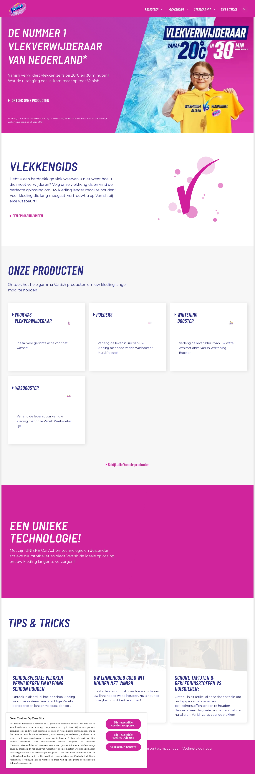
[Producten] (152, 9)
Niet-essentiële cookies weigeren (123, 736)
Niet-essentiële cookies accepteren (123, 724)
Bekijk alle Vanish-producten (128, 464)
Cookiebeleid (81, 756)
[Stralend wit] (202, 9)
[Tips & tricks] (229, 9)
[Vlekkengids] (176, 9)
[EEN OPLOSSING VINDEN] (26, 216)
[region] (76, 740)
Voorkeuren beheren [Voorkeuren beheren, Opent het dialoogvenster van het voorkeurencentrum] (123, 746)
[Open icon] (245, 9)
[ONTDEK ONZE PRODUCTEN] (28, 100)
